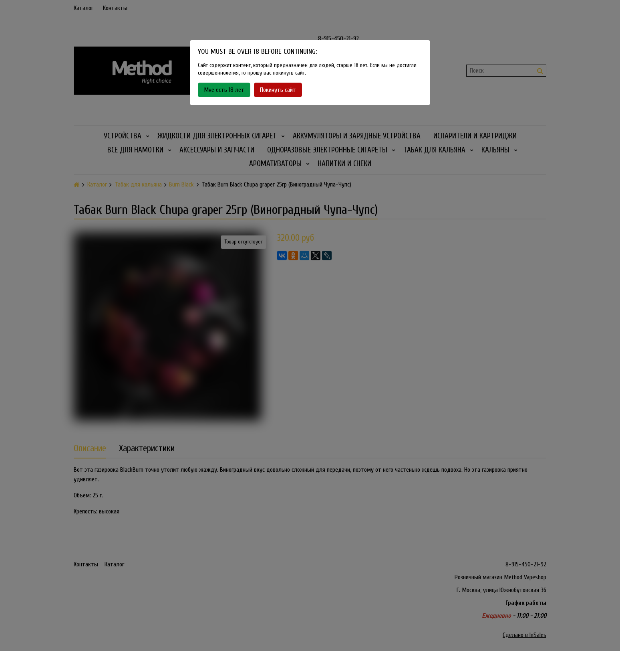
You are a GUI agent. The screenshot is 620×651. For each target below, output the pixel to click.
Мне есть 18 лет (224, 89)
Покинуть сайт (278, 89)
